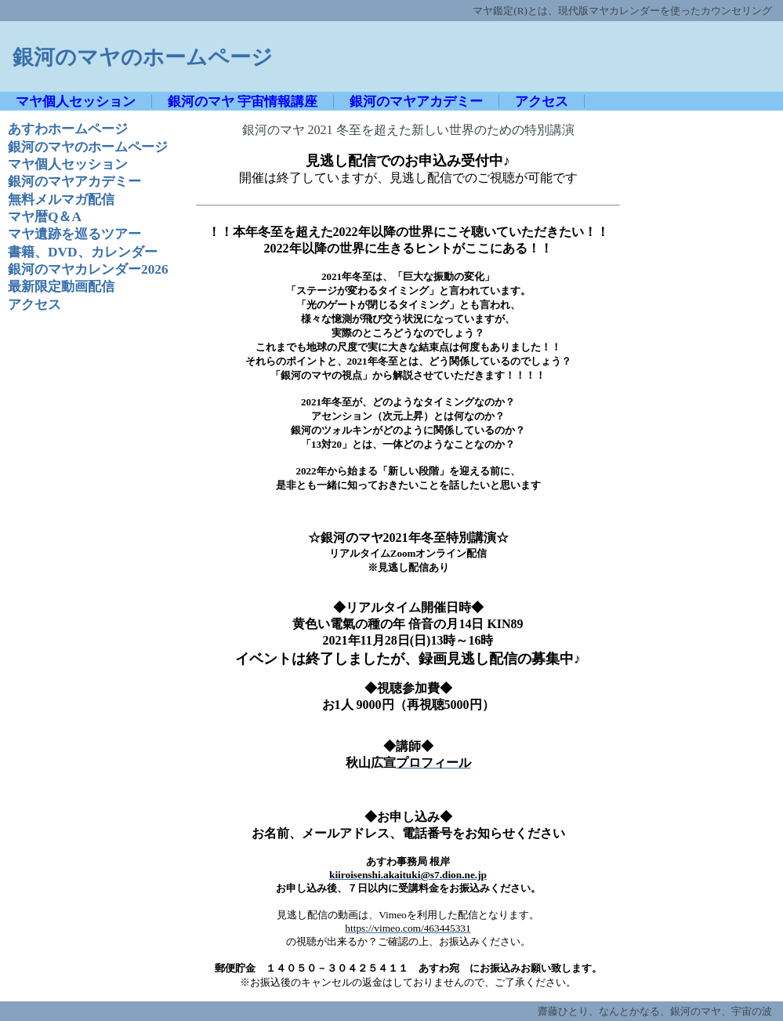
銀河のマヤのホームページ (143, 57)
